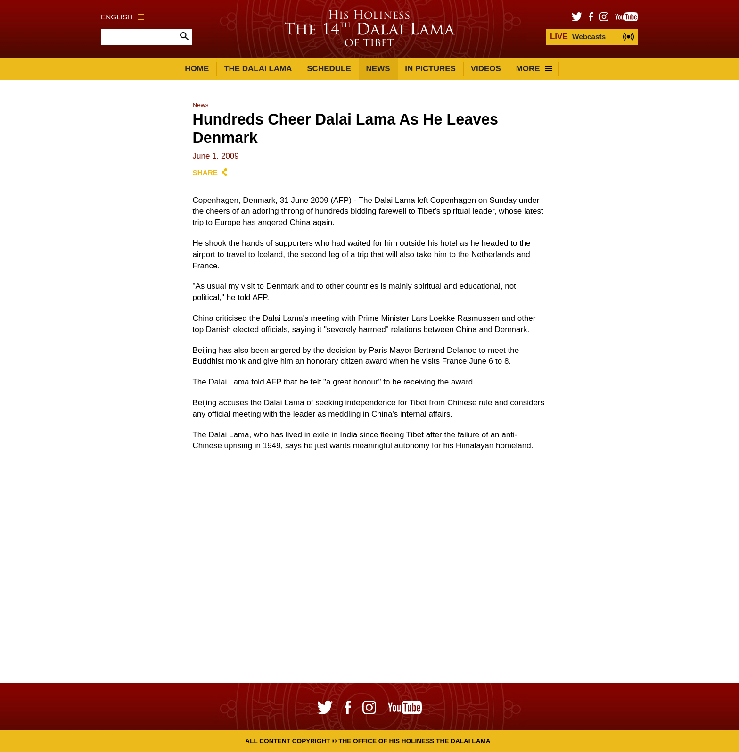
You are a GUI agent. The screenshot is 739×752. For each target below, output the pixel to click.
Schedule (329, 68)
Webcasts (578, 36)
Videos (486, 68)
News (378, 68)
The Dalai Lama (258, 68)
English (122, 17)
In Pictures (430, 68)
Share (205, 172)
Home (197, 68)
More (534, 68)
